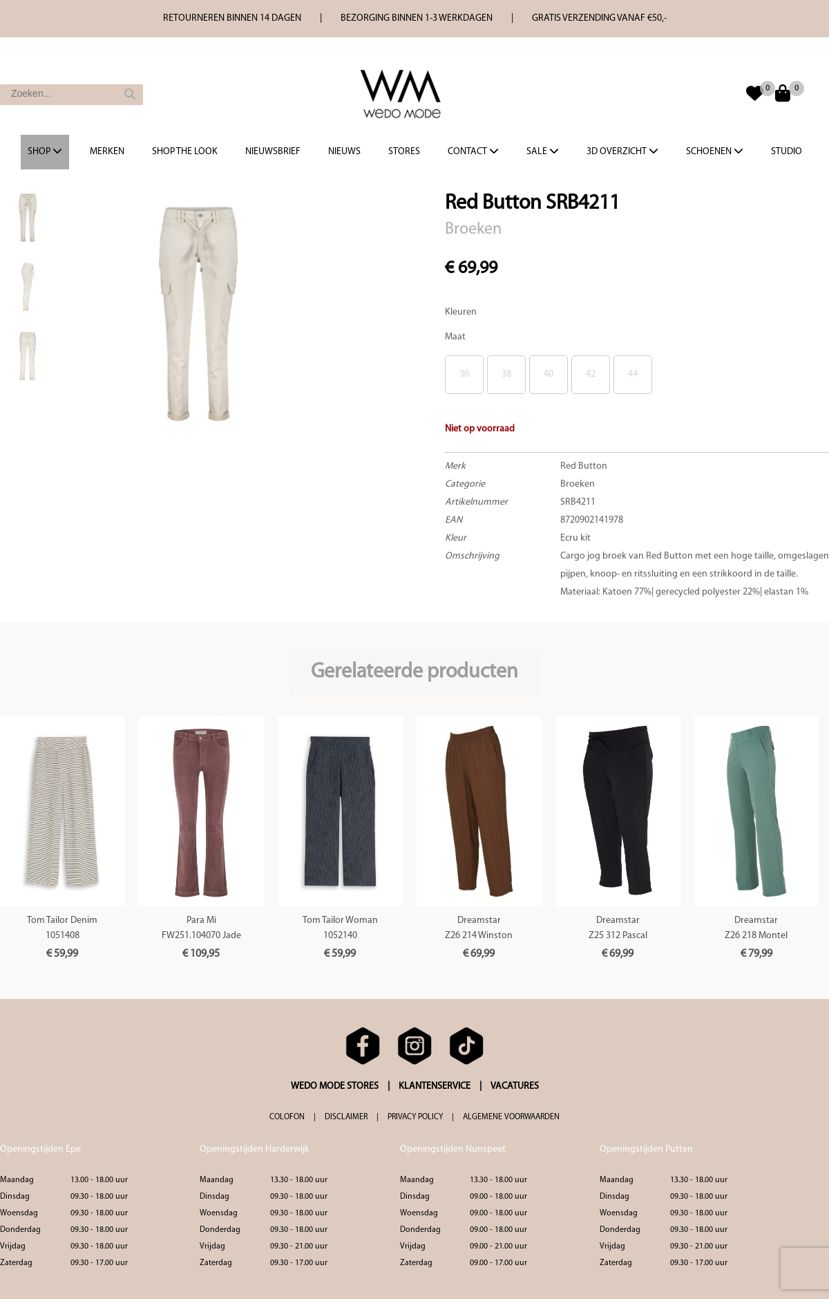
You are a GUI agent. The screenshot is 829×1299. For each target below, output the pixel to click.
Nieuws (344, 152)
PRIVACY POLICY (415, 1117)
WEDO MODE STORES (335, 1086)
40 (548, 374)
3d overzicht (622, 151)
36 (464, 374)
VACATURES (514, 1086)
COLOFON (287, 1117)
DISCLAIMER (346, 1117)
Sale (542, 151)
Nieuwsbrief (273, 152)
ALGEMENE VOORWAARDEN (511, 1117)
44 (633, 374)
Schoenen (714, 151)
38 (506, 374)
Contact (473, 151)
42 (590, 374)
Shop (45, 151)
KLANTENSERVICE (434, 1086)
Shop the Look (185, 152)
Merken (107, 152)
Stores (404, 152)
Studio (786, 152)
